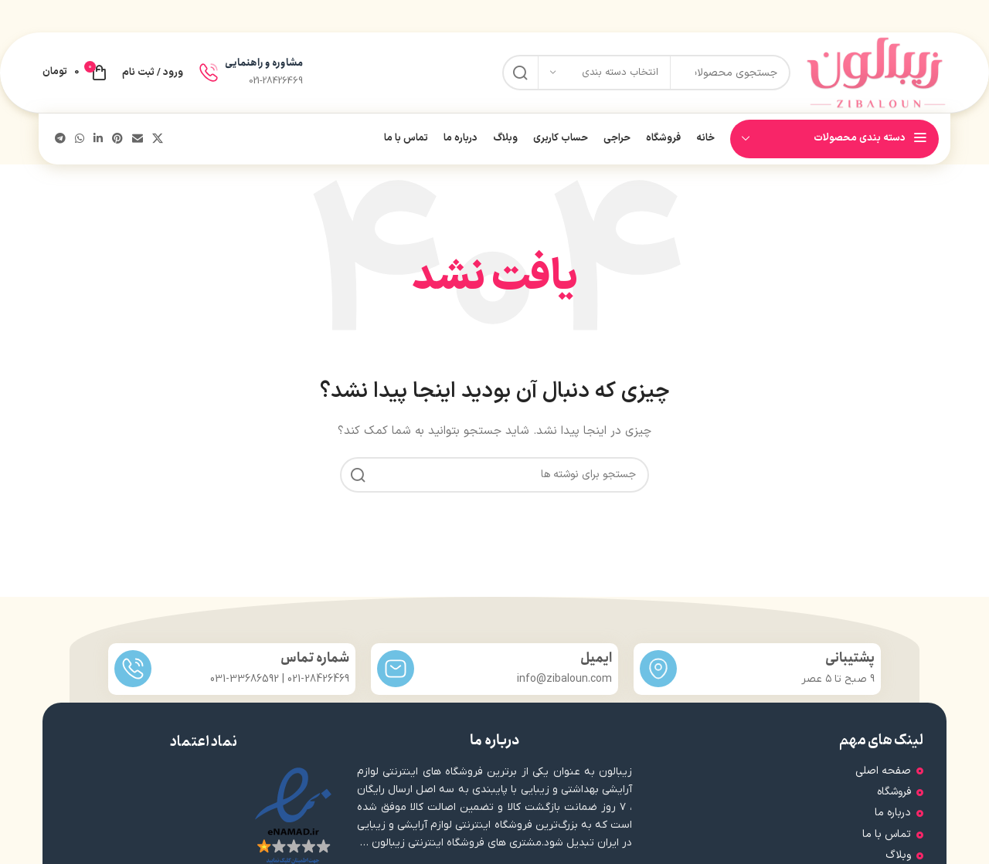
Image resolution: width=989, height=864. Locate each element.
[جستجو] (494, 475)
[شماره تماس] (132, 668)
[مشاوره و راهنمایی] (209, 73)
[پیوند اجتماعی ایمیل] (137, 139)
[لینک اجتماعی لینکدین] (98, 139)
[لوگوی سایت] (876, 72)
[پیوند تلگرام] (60, 139)
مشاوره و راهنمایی (264, 63)
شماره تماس (314, 658)
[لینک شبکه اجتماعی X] (158, 139)
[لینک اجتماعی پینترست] (117, 139)
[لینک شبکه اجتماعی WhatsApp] (79, 139)
